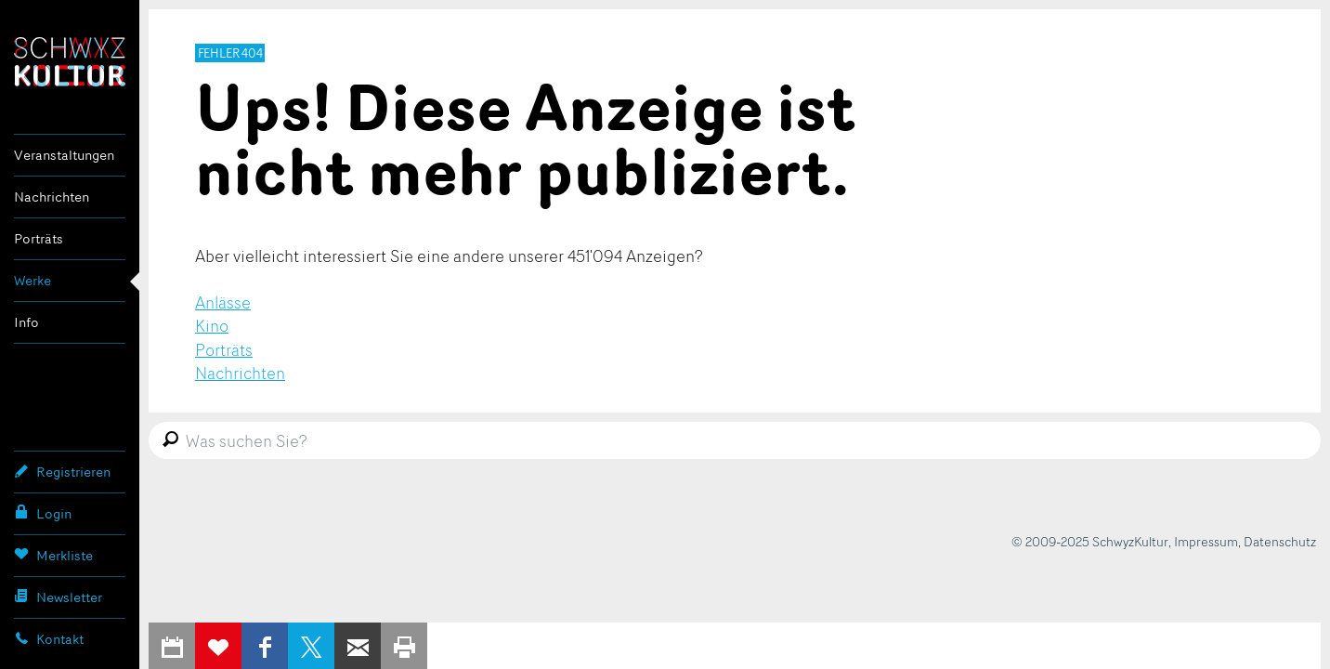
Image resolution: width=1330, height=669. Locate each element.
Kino (211, 325)
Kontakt (49, 638)
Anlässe (223, 302)
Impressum (1206, 541)
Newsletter (58, 596)
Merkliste (53, 554)
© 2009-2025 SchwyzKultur (1089, 541)
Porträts (38, 238)
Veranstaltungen (64, 154)
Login (43, 513)
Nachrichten (51, 196)
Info (26, 322)
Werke (32, 280)
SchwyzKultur (69, 62)
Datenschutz (1280, 541)
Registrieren (62, 471)
